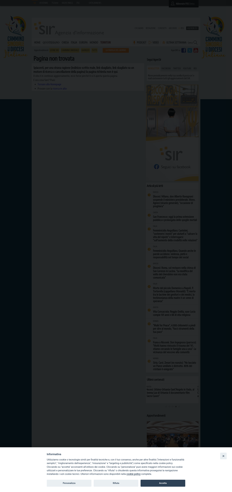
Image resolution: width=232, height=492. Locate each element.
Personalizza (69, 483)
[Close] (223, 456)
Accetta (163, 483)
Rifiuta (116, 483)
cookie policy (134, 474)
